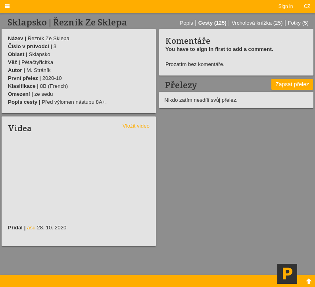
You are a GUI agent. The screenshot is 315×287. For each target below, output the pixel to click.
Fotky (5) (298, 23)
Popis (186, 23)
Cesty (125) (212, 23)
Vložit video (136, 126)
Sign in (286, 6)
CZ (307, 6)
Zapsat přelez (292, 84)
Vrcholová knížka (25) (257, 23)
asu (31, 228)
